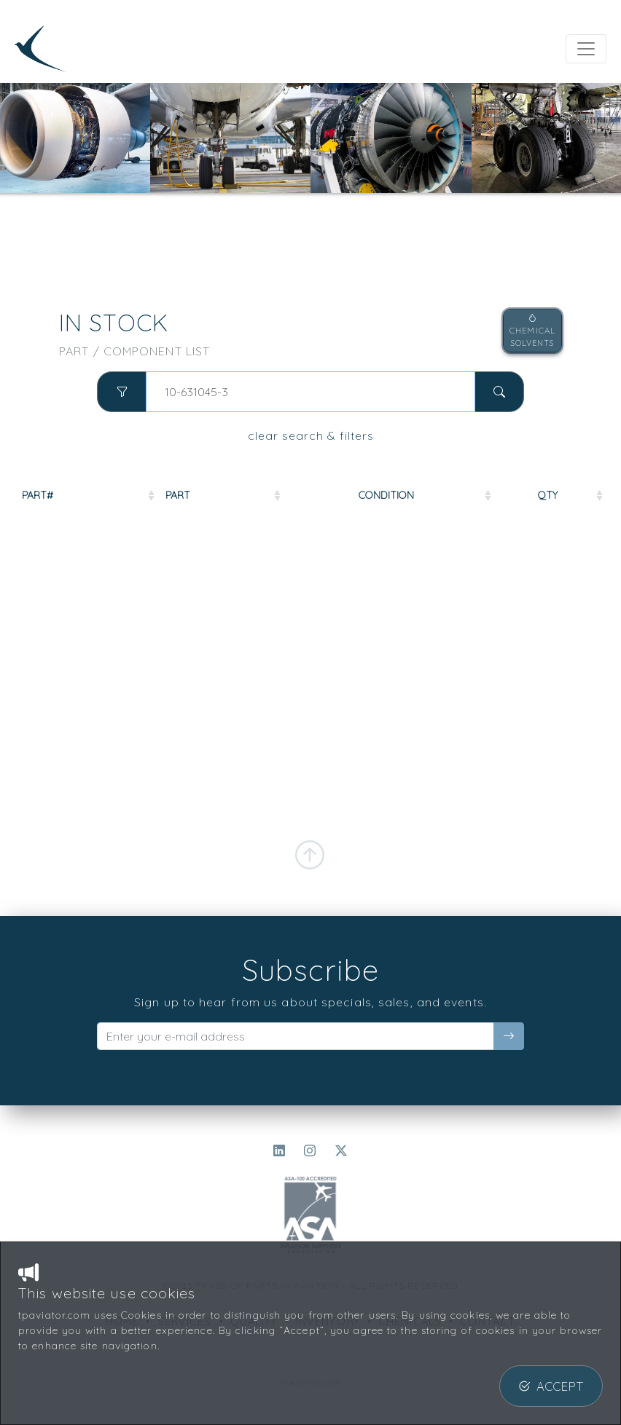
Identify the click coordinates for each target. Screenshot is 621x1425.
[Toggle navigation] (586, 48)
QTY (574, 495)
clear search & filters (311, 435)
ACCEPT (551, 1386)
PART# (37, 495)
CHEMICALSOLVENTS (532, 330)
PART (134, 495)
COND (501, 495)
